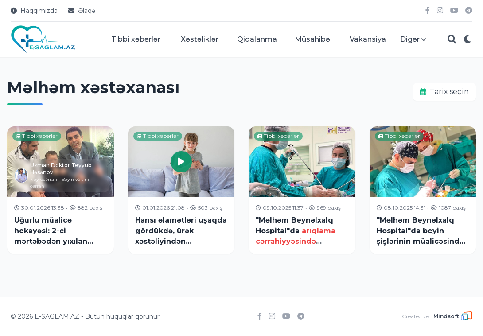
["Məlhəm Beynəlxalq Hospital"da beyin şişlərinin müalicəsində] (423, 190)
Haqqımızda (34, 11)
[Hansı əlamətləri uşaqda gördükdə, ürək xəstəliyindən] (181, 190)
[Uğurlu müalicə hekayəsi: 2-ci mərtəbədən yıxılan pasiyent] (60, 190)
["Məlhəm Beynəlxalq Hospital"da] (302, 190)
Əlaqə (81, 11)
